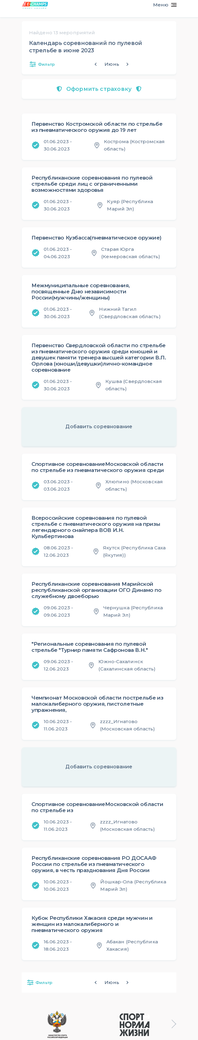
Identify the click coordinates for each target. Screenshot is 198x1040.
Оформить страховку (99, 89)
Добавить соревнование (98, 426)
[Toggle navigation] (162, 5)
